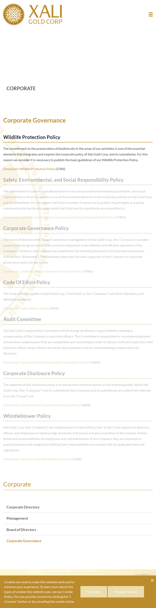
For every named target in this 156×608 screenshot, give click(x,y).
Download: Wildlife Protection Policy (29, 169)
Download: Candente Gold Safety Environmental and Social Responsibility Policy (59, 217)
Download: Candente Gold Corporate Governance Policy (43, 271)
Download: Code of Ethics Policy (26, 308)
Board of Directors (21, 529)
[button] (151, 14)
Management (17, 518)
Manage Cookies (126, 592)
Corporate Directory (23, 507)
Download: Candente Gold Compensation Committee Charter (46, 362)
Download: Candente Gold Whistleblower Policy (37, 459)
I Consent (94, 592)
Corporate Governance (23, 541)
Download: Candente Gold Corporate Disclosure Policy (41, 405)
